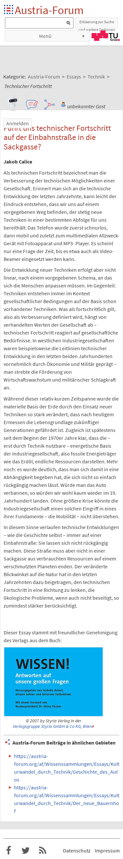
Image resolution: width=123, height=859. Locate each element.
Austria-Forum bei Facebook (8, 850)
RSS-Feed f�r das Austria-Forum (42, 850)
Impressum (107, 850)
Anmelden (17, 123)
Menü (45, 36)
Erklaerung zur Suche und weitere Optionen (96, 23)
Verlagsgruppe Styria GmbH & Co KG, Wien (52, 726)
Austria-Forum (49, 10)
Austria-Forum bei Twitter (25, 850)
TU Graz (106, 35)
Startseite (9, 10)
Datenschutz (77, 850)
